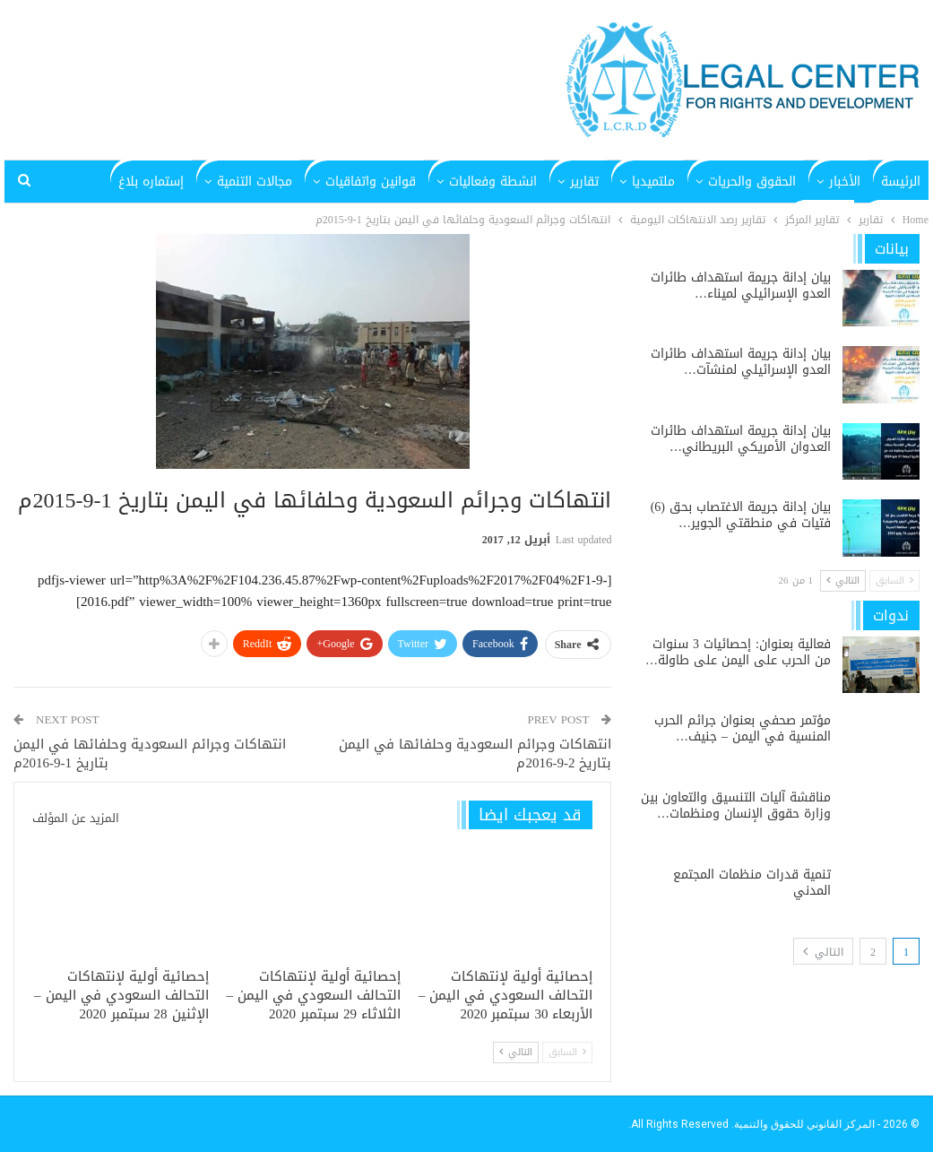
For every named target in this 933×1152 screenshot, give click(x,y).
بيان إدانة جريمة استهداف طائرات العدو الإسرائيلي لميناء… (741, 285)
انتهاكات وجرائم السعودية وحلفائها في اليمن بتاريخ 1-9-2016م (149, 753)
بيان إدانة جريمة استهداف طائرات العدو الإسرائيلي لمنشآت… (741, 362)
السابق (567, 1052)
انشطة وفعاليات (493, 181)
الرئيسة (900, 181)
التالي (515, 1052)
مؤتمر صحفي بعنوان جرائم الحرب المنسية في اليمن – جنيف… (742, 728)
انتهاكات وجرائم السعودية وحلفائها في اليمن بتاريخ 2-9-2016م (475, 753)
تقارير (584, 181)
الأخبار (844, 181)
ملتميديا (653, 181)
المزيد (168, 181)
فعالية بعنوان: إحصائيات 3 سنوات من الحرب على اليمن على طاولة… (738, 652)
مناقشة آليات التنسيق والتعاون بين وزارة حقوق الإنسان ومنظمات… (736, 805)
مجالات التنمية (254, 181)
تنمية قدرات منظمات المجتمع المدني (752, 882)
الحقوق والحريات (752, 181)
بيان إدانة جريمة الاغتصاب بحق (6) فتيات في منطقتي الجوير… (741, 515)
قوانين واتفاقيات (370, 181)
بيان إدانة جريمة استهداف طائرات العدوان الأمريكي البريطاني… (741, 439)
